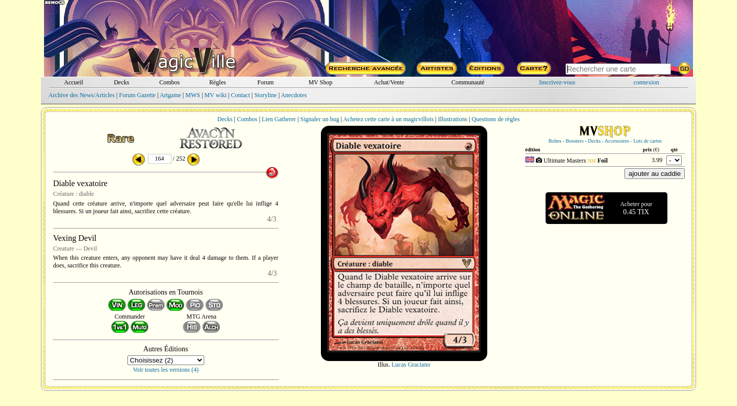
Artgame (170, 95)
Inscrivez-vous (557, 82)
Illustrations (452, 119)
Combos (169, 82)
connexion (646, 82)
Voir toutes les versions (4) (166, 369)
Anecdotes (294, 95)
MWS (192, 95)
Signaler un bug (319, 119)
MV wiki (215, 95)
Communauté (468, 82)
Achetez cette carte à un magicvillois (388, 119)
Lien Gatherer (279, 119)
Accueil (73, 82)
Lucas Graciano (411, 364)
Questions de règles (496, 119)
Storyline (265, 95)
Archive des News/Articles (82, 95)
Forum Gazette (137, 95)
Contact (240, 95)
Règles (217, 82)
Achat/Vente (389, 82)
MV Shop (321, 82)
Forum (265, 82)
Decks (121, 82)
